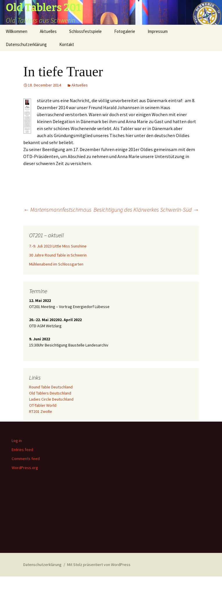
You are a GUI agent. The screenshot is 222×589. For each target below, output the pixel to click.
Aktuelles (48, 31)
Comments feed (26, 458)
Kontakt (66, 44)
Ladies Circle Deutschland (51, 399)
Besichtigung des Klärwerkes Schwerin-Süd (146, 209)
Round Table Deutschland (51, 387)
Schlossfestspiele (85, 31)
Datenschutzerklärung (26, 44)
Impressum (158, 31)
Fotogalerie (124, 31)
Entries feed (22, 449)
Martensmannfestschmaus (57, 209)
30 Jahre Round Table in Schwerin (58, 255)
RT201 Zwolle (40, 411)
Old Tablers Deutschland (50, 393)
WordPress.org (25, 467)
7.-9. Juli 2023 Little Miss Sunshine (58, 246)
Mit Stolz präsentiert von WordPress (98, 564)
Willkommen (16, 31)
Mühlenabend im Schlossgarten (56, 264)
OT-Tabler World (42, 405)
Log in (17, 440)
